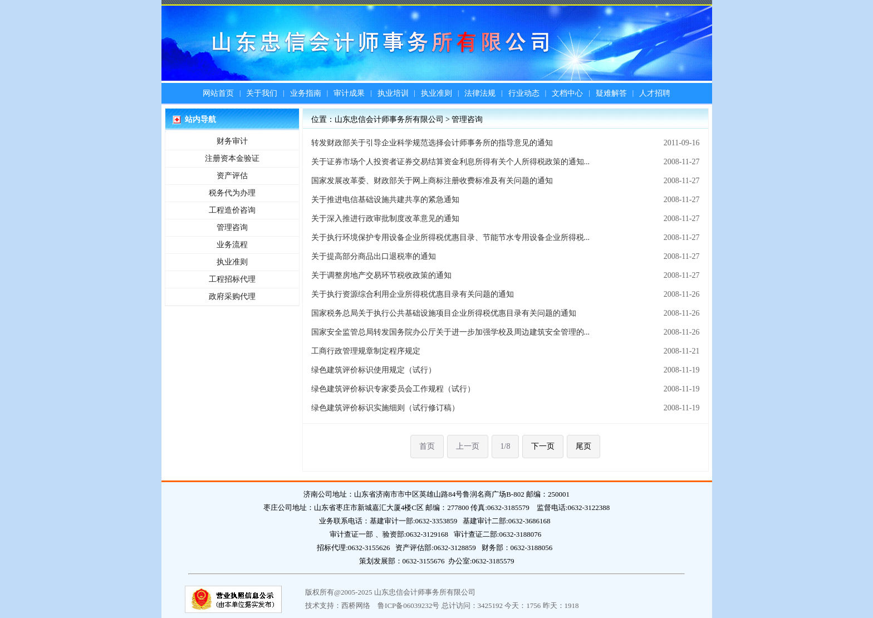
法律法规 (480, 93)
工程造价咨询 (232, 210)
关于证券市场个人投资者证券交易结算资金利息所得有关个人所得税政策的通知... (450, 162)
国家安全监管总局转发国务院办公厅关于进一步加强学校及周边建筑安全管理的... (450, 332)
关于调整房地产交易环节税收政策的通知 (381, 275)
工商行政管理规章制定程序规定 (365, 351)
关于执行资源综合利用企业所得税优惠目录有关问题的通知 (412, 294)
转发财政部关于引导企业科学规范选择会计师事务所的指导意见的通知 (432, 143)
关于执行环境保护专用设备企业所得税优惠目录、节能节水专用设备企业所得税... (450, 237)
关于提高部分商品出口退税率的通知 (373, 256)
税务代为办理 (232, 193)
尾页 (583, 446)
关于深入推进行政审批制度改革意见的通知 (385, 218)
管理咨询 (232, 227)
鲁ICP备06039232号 (408, 605)
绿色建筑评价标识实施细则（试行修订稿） (385, 408)
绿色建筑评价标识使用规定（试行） (373, 370)
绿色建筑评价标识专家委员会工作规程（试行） (393, 389)
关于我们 (261, 93)
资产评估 (232, 175)
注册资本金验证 (232, 158)
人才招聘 (654, 93)
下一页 (543, 446)
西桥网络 (355, 605)
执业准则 (436, 93)
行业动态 (524, 93)
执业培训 (393, 93)
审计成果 (349, 93)
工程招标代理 (232, 279)
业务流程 (232, 245)
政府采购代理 (232, 296)
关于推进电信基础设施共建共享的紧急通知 (385, 199)
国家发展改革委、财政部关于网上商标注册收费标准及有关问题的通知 (432, 180)
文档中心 (567, 93)
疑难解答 (611, 93)
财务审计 (232, 141)
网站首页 (218, 93)
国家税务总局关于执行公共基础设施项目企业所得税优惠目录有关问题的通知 (443, 313)
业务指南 (305, 93)
